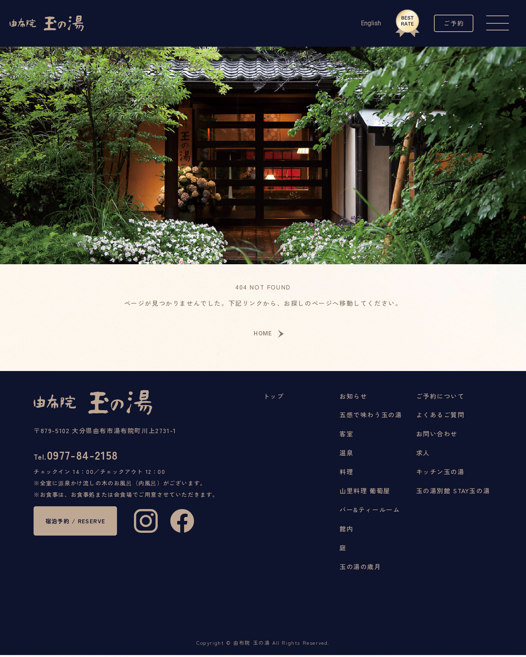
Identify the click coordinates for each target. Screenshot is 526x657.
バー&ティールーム (369, 511)
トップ (273, 397)
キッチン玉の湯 (440, 473)
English (367, 23)
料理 (346, 473)
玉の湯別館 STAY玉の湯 (453, 492)
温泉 (346, 454)
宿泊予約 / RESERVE (80, 527)
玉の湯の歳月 (360, 568)
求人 (423, 454)
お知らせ (353, 397)
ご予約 (452, 23)
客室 (346, 435)
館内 (346, 530)
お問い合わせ (437, 435)
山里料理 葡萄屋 (364, 492)
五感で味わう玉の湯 (370, 416)
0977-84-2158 (80, 458)
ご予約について (440, 397)
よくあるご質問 (440, 416)
